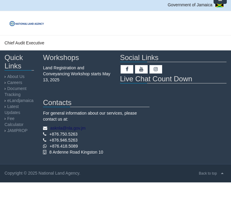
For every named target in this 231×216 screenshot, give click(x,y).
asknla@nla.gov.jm (67, 128)
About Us (16, 76)
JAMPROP (17, 130)
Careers (14, 82)
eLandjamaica (20, 100)
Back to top (208, 173)
